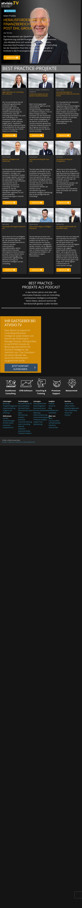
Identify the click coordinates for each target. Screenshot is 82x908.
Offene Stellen (70, 406)
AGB (24, 442)
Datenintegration (39, 406)
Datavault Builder (24, 431)
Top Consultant (54, 421)
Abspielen (12, 57)
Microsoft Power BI (25, 404)
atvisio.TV (52, 406)
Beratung (6, 404)
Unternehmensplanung (41, 417)
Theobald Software (24, 433)
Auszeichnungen (9, 421)
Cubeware (21, 429)
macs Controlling (24, 424)
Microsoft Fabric (24, 408)
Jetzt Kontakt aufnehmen (20, 367)
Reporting (36, 413)
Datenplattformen (39, 404)
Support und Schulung (7, 411)
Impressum (11, 442)
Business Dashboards (41, 410)
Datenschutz (18, 442)
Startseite (4, 442)
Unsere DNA (69, 404)
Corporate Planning (25, 422)
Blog (50, 408)
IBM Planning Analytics (22, 416)
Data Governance (39, 408)
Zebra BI (21, 426)
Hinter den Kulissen (68, 414)
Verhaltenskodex (55, 423)
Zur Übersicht (11, 11)
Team (51, 418)
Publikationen (53, 410)
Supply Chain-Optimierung (38, 423)
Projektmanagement (10, 406)
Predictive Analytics (40, 420)
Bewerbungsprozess (71, 408)
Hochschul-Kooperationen (8, 426)
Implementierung (9, 408)
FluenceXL (21, 420)
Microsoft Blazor (24, 406)
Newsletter (52, 413)
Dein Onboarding (71, 410)
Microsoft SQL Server (25, 410)
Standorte (52, 425)
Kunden (5, 418)
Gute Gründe (53, 427)
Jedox (20, 413)
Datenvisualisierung (40, 415)
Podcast (51, 404)
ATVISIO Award (8, 423)
